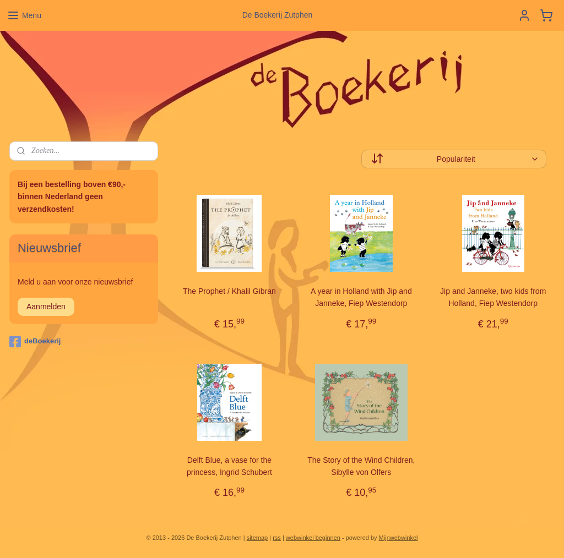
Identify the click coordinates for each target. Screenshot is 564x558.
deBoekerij (35, 341)
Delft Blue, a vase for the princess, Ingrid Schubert (229, 466)
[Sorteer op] (454, 159)
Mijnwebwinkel (398, 537)
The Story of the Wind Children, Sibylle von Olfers (361, 466)
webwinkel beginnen (313, 537)
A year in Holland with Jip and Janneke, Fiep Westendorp (361, 297)
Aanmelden (46, 306)
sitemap (257, 537)
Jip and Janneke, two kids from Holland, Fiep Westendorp (493, 297)
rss (277, 537)
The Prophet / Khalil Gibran (229, 291)
